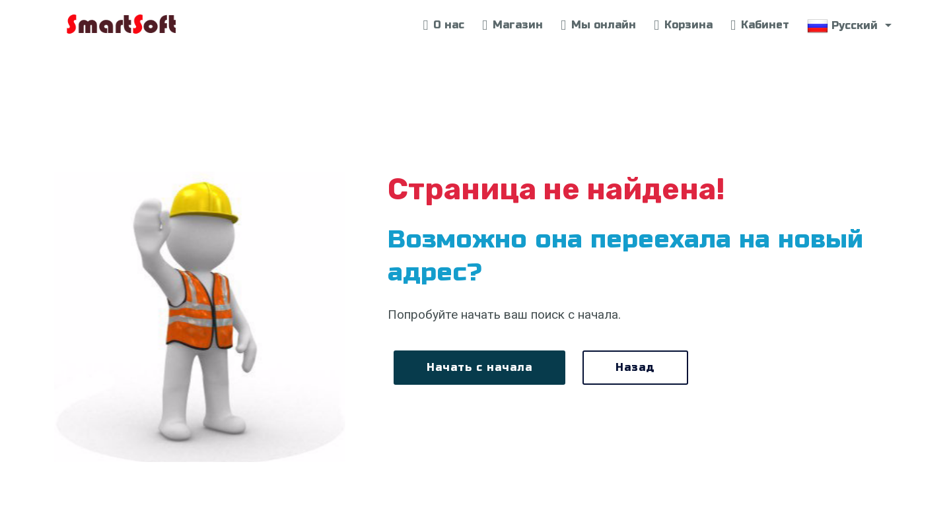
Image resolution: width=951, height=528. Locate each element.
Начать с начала (479, 367)
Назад (635, 367)
